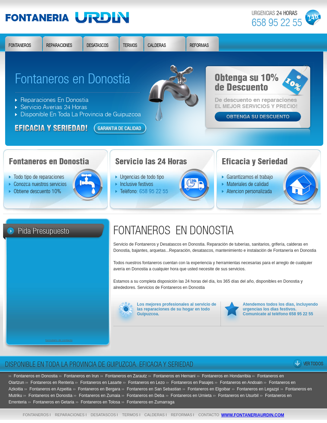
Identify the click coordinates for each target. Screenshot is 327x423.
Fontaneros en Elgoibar (209, 389)
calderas (157, 45)
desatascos (97, 45)
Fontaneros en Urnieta (191, 395)
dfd (51, 128)
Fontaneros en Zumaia (99, 395)
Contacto (208, 415)
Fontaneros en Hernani (174, 376)
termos (130, 45)
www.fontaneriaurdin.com (252, 415)
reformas (199, 45)
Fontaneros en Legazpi (258, 389)
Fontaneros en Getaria (53, 402)
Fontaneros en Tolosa (100, 402)
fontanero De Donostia (72, 17)
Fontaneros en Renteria (52, 382)
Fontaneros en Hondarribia (226, 376)
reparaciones (59, 45)
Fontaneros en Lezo (146, 382)
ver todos (313, 363)
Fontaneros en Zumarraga (150, 402)
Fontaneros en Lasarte (101, 382)
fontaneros (20, 45)
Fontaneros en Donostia (36, 376)
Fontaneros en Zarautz (126, 376)
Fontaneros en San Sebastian (154, 389)
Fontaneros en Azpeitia (50, 389)
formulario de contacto (58, 340)
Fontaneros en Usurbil (238, 395)
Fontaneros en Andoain (241, 382)
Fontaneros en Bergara (99, 389)
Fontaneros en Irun (81, 376)
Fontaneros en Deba (145, 395)
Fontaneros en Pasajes (192, 382)
